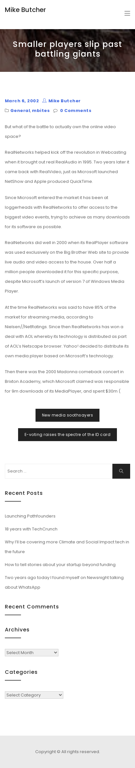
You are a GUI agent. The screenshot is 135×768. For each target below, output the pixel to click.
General (20, 110)
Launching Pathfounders (30, 516)
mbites (41, 110)
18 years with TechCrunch (31, 529)
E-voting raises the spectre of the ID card (67, 434)
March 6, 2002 (22, 101)
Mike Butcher (25, 9)
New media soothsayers (67, 415)
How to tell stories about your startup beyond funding (60, 565)
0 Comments (75, 110)
